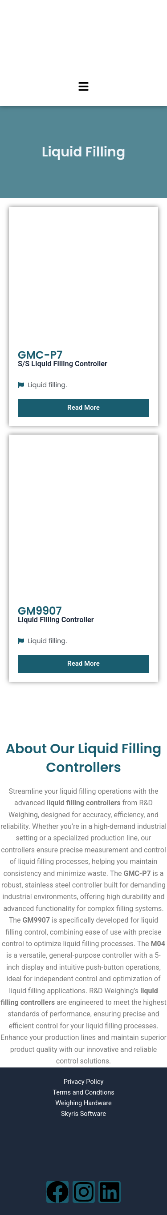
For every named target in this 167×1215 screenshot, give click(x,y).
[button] (83, 87)
